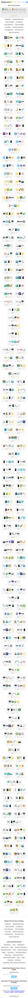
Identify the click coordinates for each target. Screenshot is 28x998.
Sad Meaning (10, 960)
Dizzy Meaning (11, 952)
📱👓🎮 (21, 462)
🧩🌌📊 (7, 878)
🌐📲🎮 (21, 157)
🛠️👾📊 (8, 109)
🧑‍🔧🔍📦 (8, 117)
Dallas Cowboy (8, 955)
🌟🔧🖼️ (8, 181)
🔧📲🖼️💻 (8, 590)
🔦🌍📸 (20, 93)
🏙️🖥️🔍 (20, 261)
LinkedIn (22, 990)
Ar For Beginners (19, 21)
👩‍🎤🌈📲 (20, 69)
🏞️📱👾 (20, 285)
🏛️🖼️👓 (8, 277)
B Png (14, 949)
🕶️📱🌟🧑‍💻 (19, 638)
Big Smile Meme (21, 944)
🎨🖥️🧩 (21, 213)
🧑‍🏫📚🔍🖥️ (19, 854)
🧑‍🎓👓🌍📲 (19, 838)
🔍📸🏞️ (8, 93)
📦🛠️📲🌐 (14, 454)
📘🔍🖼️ (8, 429)
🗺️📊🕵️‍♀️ (20, 774)
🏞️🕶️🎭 (8, 293)
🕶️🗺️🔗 (20, 646)
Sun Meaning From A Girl (18, 955)
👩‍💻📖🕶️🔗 (14, 373)
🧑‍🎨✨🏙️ (20, 846)
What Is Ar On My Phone (14, 32)
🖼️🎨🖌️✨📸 (14, 742)
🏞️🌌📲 (20, 277)
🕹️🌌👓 (7, 654)
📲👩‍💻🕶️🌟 (8, 518)
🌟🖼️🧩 (8, 189)
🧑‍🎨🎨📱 (8, 846)
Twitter (12, 990)
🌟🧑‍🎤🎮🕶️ (8, 197)
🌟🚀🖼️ (20, 189)
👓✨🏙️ (8, 357)
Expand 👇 (14, 15)
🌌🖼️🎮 (8, 37)
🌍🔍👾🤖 (19, 133)
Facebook (16, 990)
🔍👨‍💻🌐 (21, 558)
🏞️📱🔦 (20, 53)
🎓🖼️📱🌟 (8, 213)
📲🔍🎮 (8, 85)
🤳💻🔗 (20, 109)
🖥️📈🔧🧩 (14, 694)
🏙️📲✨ (8, 261)
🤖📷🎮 (7, 838)
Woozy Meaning (7, 944)
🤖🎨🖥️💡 (19, 830)
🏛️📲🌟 (8, 269)
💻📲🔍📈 (14, 405)
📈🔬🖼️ (21, 413)
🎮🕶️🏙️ (20, 45)
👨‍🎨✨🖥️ (20, 61)
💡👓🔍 (21, 389)
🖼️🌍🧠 (20, 734)
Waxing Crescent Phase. (6, 949)
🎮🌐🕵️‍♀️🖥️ (8, 221)
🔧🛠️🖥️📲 (8, 606)
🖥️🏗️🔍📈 (8, 678)
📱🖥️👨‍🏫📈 (8, 486)
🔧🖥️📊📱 (14, 598)
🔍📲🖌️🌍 (19, 566)
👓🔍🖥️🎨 (14, 317)
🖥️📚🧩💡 (14, 702)
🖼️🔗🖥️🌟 (8, 758)
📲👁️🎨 (8, 510)
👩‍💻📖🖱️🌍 (8, 381)
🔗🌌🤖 (21, 574)
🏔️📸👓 (20, 245)
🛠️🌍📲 (7, 806)
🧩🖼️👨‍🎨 (14, 910)
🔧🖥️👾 (21, 590)
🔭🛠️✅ (21, 606)
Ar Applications (8, 19)
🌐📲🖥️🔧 (8, 165)
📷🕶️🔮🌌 (8, 542)
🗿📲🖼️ (7, 790)
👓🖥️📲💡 (14, 333)
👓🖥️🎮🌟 (14, 325)
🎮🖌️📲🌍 (14, 229)
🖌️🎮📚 (7, 662)
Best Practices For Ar (19, 29)
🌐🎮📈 (20, 141)
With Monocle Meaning (22, 949)
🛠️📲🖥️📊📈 (14, 822)
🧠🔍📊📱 (19, 870)
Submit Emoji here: (14, 972)
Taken (18, 957)
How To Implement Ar (8, 24)
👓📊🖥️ (20, 301)
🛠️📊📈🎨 (19, 806)
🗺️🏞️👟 (8, 774)
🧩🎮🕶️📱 (19, 878)
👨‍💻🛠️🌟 (21, 365)
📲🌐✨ (8, 502)
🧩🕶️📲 (21, 894)
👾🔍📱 (21, 381)
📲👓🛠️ (20, 510)
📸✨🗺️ (20, 85)
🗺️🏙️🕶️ (20, 101)
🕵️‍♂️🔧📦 (8, 101)
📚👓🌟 (20, 429)
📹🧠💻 (20, 550)
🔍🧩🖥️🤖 (8, 574)
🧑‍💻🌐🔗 (8, 862)
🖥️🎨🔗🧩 (14, 670)
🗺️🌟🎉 (20, 766)
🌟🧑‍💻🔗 (21, 197)
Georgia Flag (17, 960)
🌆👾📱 (7, 133)
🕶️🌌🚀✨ (8, 630)
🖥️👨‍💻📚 (7, 686)
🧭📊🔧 (8, 125)
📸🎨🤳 (21, 542)
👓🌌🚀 (20, 293)
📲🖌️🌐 (21, 518)
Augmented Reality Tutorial (18, 19)
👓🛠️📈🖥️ (8, 349)
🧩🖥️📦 (8, 902)
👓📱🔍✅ (14, 309)
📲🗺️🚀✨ (19, 526)
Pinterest (7, 992)
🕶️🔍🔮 (8, 646)
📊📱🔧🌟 (8, 421)
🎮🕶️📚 (21, 221)
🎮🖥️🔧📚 (8, 237)
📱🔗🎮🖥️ (8, 478)
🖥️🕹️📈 (21, 726)
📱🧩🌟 (7, 494)
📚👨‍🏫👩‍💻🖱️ (14, 437)
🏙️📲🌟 (20, 253)
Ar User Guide (8, 27)
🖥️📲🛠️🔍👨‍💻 (14, 710)
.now (5, 2)
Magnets (4, 952)
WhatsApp (20, 992)
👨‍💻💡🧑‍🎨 (8, 69)
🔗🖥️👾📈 (14, 582)
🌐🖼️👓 (8, 173)
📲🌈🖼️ (20, 77)
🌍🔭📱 (8, 141)
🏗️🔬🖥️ (8, 253)
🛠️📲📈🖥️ (19, 814)
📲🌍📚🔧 (19, 494)
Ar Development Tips (9, 29)
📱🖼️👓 (21, 486)
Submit (14, 976)
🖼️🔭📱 (21, 758)
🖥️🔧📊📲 (14, 718)
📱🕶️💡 (21, 478)
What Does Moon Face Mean (9, 957)
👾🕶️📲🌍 (8, 389)
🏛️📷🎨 (20, 269)
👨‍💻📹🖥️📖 (8, 365)
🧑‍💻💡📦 (20, 862)
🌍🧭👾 (20, 37)
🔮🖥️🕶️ (20, 614)
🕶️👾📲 (21, 630)
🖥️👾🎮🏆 (19, 686)
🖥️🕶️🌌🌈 (8, 726)
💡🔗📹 (21, 397)
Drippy (11, 947)
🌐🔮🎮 (21, 165)
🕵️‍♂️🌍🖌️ (7, 622)
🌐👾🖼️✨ (14, 149)
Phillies (23, 957)
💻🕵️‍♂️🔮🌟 (8, 413)
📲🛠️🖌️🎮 (14, 534)
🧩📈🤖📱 (8, 886)
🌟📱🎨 (8, 45)
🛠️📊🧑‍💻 (7, 814)
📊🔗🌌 (21, 421)
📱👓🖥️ (7, 470)
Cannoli (13, 944)
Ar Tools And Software (19, 24)
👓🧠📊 (21, 349)
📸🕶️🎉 (8, 550)
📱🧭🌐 (8, 77)
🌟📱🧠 (20, 173)
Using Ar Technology (10, 21)
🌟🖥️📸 (20, 181)
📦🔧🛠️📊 (8, 445)
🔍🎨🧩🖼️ (8, 558)
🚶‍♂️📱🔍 (8, 798)
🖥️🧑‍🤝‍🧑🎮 (8, 734)
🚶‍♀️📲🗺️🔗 (19, 790)
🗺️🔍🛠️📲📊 (14, 782)
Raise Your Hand (5, 947)
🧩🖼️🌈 (20, 902)
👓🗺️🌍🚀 (14, 341)
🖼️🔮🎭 (8, 766)
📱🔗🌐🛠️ (19, 470)
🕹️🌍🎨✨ (19, 654)
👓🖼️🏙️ (8, 61)
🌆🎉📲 (20, 125)
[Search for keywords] (19, 2)
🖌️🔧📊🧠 (19, 662)
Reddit (11, 992)
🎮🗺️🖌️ (21, 237)
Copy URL (14, 988)
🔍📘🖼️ (7, 566)
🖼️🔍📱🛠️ (14, 750)
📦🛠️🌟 (21, 445)
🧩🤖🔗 (20, 117)
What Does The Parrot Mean (20, 947)
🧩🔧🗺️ (21, 886)
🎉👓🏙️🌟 (14, 205)
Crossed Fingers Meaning (21, 952)
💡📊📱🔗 (8, 397)
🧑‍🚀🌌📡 (7, 870)
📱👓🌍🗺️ (8, 462)
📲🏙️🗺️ (20, 502)
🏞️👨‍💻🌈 (8, 285)
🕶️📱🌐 (7, 638)
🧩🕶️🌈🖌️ (8, 894)
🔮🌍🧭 (8, 614)
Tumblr (15, 992)
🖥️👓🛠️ (21, 678)
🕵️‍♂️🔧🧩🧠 (19, 622)
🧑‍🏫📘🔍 (7, 854)
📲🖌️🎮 (7, 526)
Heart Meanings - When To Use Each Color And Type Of (14, 962)
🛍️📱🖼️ (20, 798)
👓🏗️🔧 (8, 301)
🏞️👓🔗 (8, 53)
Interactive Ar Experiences (18, 27)
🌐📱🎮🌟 (8, 157)
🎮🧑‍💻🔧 (8, 245)
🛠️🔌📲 (7, 830)
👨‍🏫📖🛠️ (20, 357)
